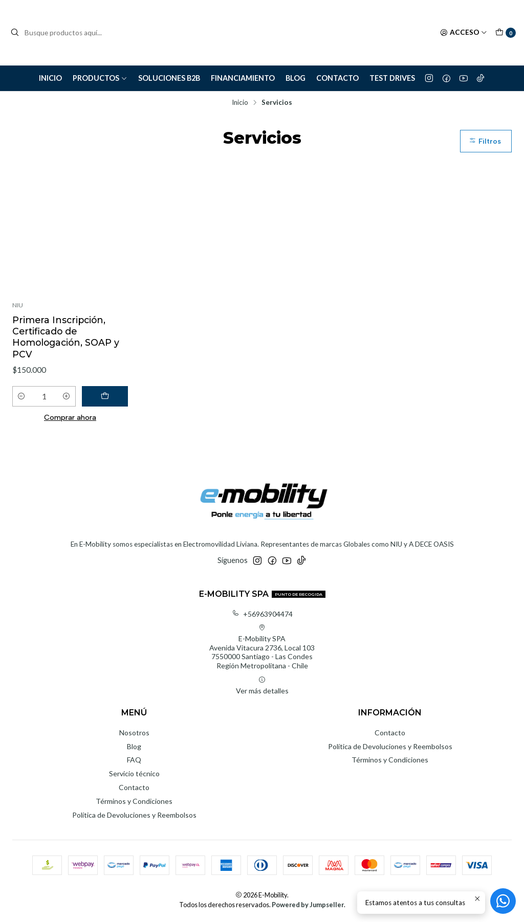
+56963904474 (262, 614)
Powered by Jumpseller (308, 905)
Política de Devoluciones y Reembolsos (134, 815)
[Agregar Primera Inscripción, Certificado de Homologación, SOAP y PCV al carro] (105, 396)
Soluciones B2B (169, 78)
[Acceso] (464, 33)
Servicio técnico (134, 773)
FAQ (134, 759)
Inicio (50, 78)
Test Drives (392, 78)
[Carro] (505, 33)
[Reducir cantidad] (21, 396)
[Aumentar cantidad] (66, 396)
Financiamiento (243, 78)
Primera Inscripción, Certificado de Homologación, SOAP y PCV (65, 336)
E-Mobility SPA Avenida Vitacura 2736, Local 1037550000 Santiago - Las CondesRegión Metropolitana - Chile (262, 647)
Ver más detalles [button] (262, 685)
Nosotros (134, 732)
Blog (295, 78)
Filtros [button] (485, 141)
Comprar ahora (70, 417)
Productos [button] (100, 78)
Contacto (337, 78)
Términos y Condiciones (134, 801)
